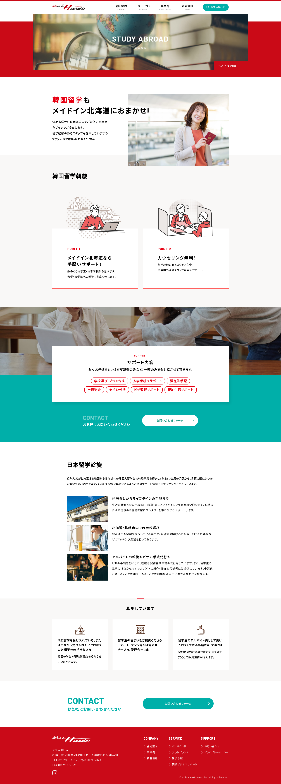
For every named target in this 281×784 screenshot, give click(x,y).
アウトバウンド (180, 752)
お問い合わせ (218, 7)
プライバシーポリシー (216, 752)
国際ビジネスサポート (184, 764)
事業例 (151, 752)
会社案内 (152, 746)
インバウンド (179, 746)
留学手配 (177, 758)
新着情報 (152, 758)
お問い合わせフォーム (170, 420)
